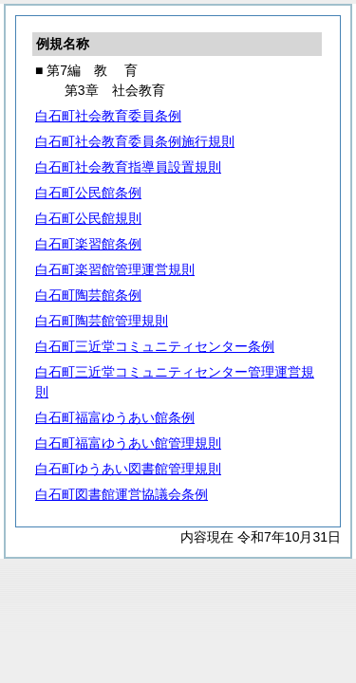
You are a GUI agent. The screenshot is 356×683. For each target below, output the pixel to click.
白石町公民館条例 (88, 192)
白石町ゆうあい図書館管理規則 (128, 468)
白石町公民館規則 (88, 218)
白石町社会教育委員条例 (108, 115)
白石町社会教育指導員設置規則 (128, 167)
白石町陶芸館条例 (88, 295)
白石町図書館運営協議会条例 (121, 494)
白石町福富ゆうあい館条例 (115, 417)
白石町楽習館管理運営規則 (115, 269)
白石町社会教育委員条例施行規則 (134, 141)
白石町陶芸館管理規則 (101, 320)
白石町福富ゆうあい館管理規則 (128, 443)
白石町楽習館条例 (88, 243)
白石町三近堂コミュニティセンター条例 (154, 346)
